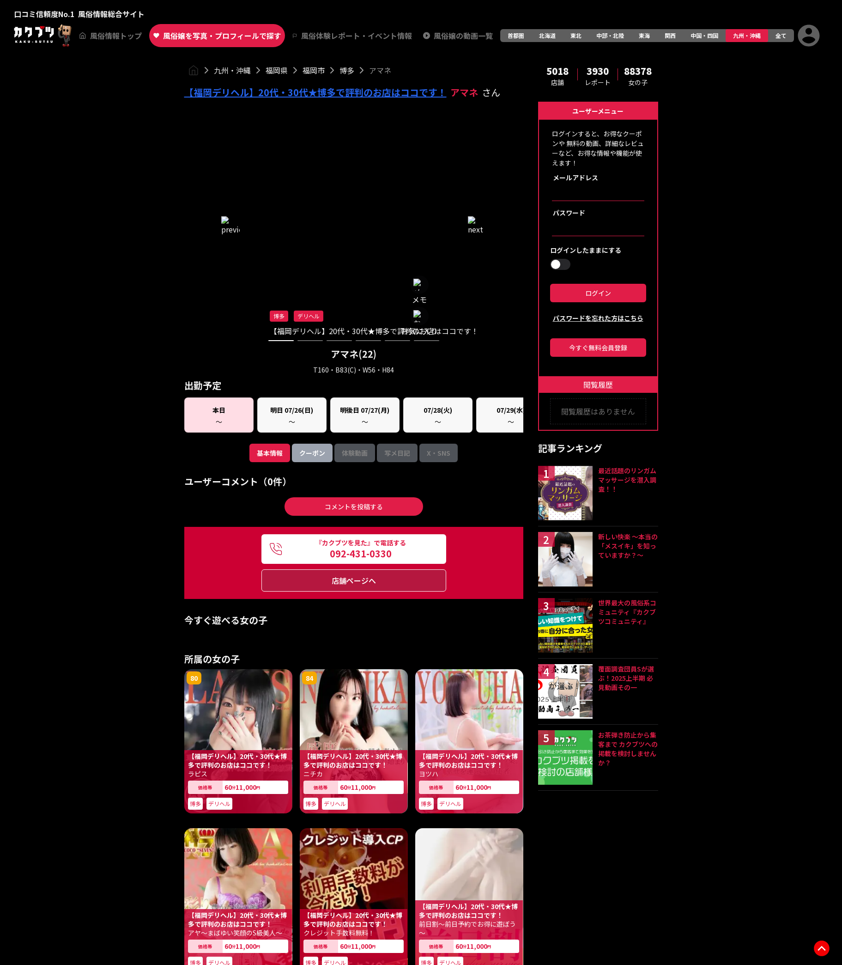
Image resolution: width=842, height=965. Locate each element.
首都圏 (516, 35)
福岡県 (277, 70)
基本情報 (270, 120)
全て (781, 35)
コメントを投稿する (354, 173)
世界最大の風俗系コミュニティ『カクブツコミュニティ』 (627, 612)
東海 (644, 35)
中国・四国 (704, 35)
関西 (670, 35)
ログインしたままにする (585, 250)
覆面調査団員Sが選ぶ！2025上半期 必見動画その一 (626, 678)
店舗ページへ (354, 247)
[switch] (560, 264)
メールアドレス (575, 177)
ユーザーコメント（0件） (237, 148)
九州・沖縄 (747, 35)
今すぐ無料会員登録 (598, 347)
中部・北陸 (610, 35)
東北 (576, 35)
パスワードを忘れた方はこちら (598, 318)
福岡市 (314, 70)
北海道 (547, 35)
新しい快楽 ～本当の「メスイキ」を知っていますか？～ (628, 546)
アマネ (380, 70)
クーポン (312, 120)
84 (309, 345)
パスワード (569, 212)
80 (194, 345)
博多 (346, 70)
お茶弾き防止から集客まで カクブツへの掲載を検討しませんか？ (628, 748)
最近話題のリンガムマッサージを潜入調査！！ (627, 480)
